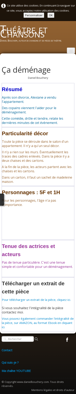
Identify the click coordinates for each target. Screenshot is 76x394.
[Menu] (71, 50)
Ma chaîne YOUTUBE (16, 371)
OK (51, 15)
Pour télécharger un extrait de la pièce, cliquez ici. (36, 300)
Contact (7, 350)
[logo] (38, 35)
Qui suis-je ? (10, 362)
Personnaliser (34, 15)
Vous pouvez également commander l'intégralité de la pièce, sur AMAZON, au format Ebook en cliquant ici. (38, 322)
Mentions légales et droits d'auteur (52, 390)
